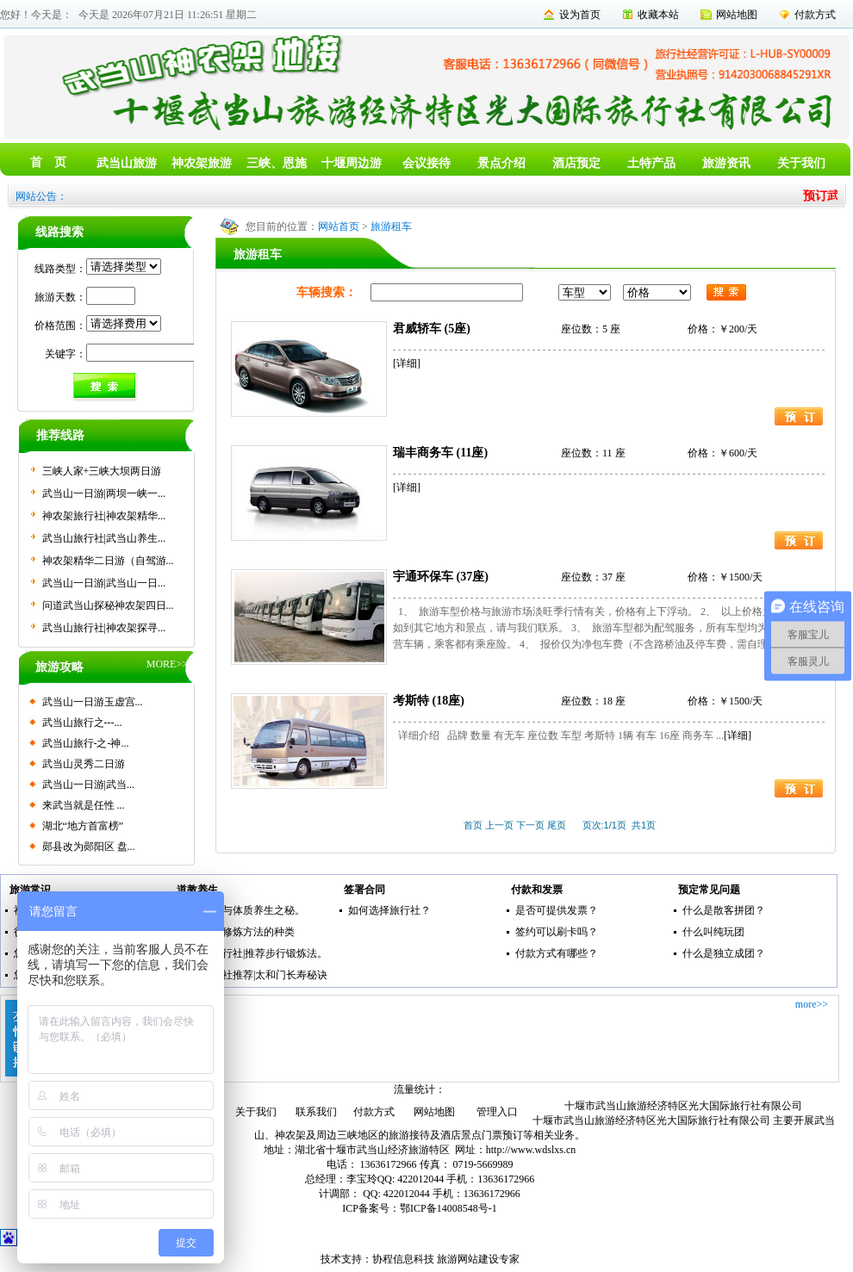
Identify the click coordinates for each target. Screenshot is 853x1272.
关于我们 (801, 163)
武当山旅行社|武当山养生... (103, 538)
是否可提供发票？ (556, 910)
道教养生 (197, 890)
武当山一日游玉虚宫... (92, 702)
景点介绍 (501, 163)
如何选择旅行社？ (389, 910)
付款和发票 (537, 890)
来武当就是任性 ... (83, 805)
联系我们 (316, 1112)
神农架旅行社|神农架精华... (103, 516)
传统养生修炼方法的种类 (238, 932)
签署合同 (364, 890)
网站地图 (736, 15)
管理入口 (497, 1112)
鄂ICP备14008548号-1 (448, 1208)
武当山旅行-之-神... (85, 743)
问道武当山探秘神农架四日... (108, 605)
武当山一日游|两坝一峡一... (103, 493)
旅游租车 (391, 226)
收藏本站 (658, 15)
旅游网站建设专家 (478, 1259)
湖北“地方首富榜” (83, 826)
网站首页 (338, 226)
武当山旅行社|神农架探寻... (103, 628)
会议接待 (426, 163)
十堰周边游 (351, 163)
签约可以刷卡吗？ (556, 932)
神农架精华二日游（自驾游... (108, 561)
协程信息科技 (403, 1259)
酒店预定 (576, 163)
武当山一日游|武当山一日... (103, 583)
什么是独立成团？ (723, 953)
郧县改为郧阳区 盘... (88, 847)
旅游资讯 (726, 163)
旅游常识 (30, 890)
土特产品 (651, 163)
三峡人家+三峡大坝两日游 (102, 471)
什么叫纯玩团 (713, 932)
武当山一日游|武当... (88, 785)
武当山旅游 (127, 163)
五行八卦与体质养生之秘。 (243, 910)
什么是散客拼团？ (723, 910)
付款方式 (815, 15)
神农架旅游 (201, 163)
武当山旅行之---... (82, 723)
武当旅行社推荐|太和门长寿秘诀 (254, 975)
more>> (811, 1004)
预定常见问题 (709, 890)
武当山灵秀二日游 (83, 764)
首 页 (48, 162)
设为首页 (580, 15)
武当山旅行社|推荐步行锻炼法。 (254, 953)
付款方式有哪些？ (556, 953)
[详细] (406, 363)
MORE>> (167, 664)
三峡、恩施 (276, 163)
